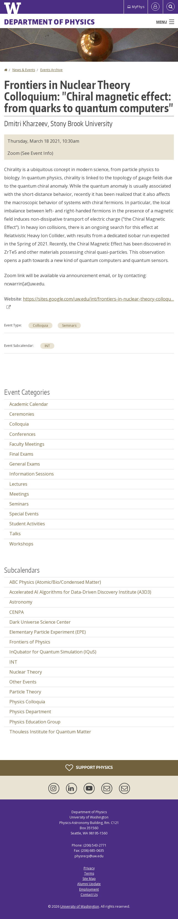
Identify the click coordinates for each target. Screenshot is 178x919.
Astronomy (20, 602)
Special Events (24, 514)
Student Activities (27, 524)
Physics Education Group (34, 722)
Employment (89, 889)
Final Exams (21, 454)
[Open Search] (170, 7)
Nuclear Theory (25, 672)
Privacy (89, 868)
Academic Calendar (28, 404)
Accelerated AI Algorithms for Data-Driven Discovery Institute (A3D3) (80, 592)
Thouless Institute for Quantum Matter (50, 732)
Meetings (19, 494)
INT (47, 346)
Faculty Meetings (26, 444)
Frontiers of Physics (29, 642)
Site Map (89, 878)
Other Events (22, 682)
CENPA (16, 612)
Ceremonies (21, 414)
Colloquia (40, 325)
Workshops (21, 544)
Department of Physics (49, 21)
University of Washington (79, 906)
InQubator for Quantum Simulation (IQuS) (52, 652)
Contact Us (89, 894)
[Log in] (155, 7)
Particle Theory (25, 692)
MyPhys (135, 6)
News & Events (23, 69)
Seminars (69, 325)
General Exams (24, 464)
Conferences (22, 434)
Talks (15, 534)
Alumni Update (89, 884)
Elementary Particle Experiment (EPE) (47, 632)
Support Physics (89, 768)
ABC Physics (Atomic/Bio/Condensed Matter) (55, 582)
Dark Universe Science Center (40, 622)
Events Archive (51, 69)
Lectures (18, 484)
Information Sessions (31, 474)
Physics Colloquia (27, 702)
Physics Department (30, 712)
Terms (89, 873)
